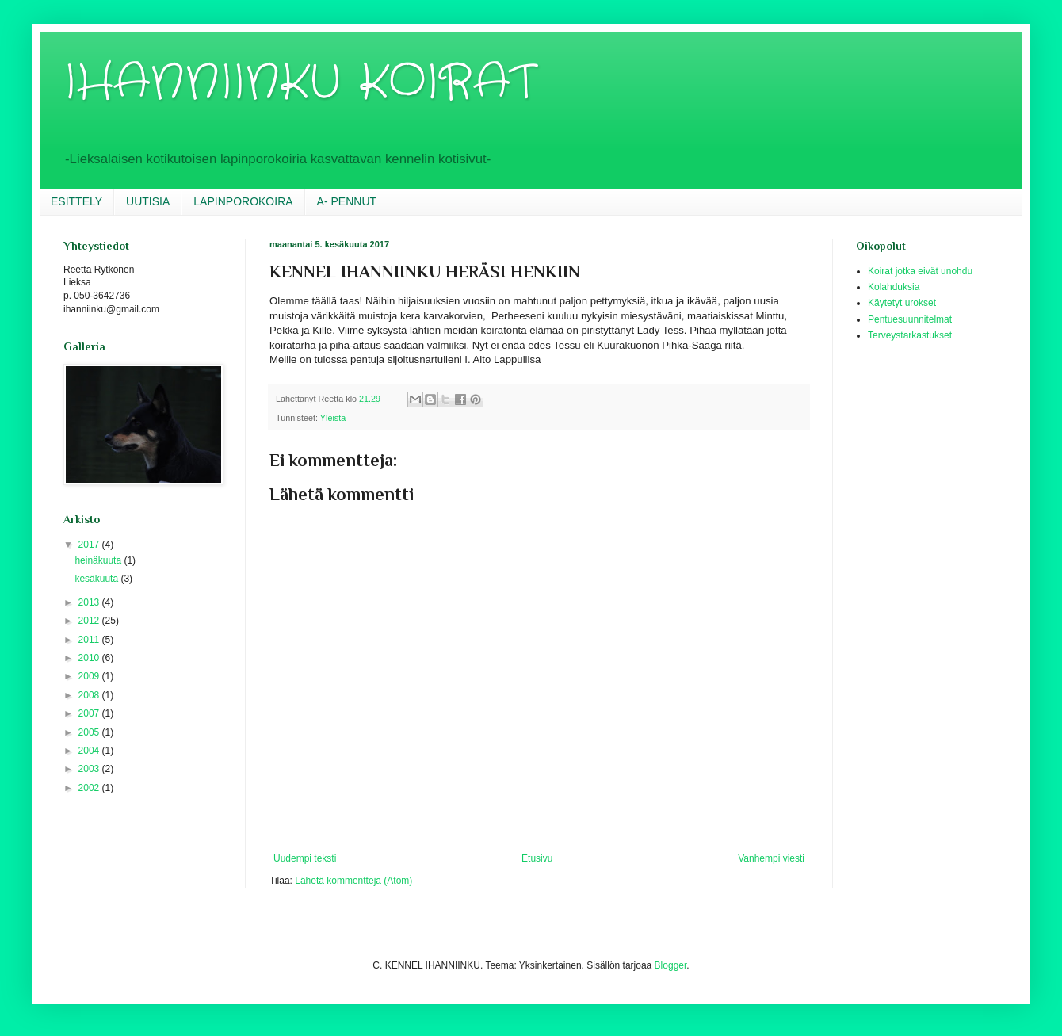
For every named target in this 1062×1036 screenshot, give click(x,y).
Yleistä (333, 417)
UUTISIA (148, 201)
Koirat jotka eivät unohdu (920, 271)
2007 (90, 713)
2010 (90, 657)
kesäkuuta (97, 578)
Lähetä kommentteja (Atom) (353, 880)
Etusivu (536, 858)
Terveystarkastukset (910, 335)
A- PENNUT (346, 201)
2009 (90, 676)
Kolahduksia (893, 286)
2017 (90, 544)
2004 (90, 750)
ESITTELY (76, 201)
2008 (90, 695)
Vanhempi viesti (771, 858)
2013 (90, 602)
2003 (90, 768)
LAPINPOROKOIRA (242, 201)
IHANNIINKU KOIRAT (299, 83)
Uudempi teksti (304, 858)
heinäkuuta (99, 560)
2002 (90, 787)
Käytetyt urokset (902, 302)
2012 (90, 620)
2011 (90, 639)
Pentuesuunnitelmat (910, 319)
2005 (90, 732)
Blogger (671, 965)
